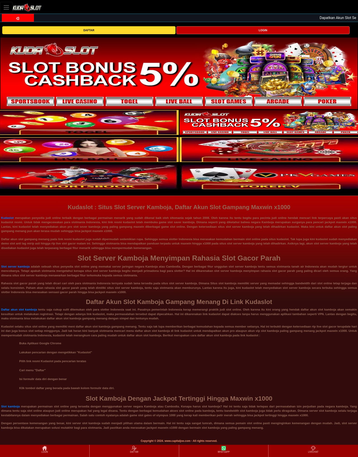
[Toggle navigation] (6, 7)
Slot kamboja (10, 406)
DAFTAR (88, 30)
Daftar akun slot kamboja (19, 309)
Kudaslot (7, 218)
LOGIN (263, 30)
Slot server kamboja (15, 266)
